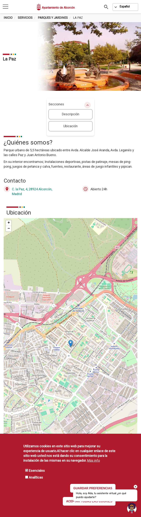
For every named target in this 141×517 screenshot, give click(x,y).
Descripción (70, 114)
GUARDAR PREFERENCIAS (92, 488)
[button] (70, 343)
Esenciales (37, 471)
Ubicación (70, 126)
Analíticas (36, 477)
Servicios (25, 17)
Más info (93, 460)
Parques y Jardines (53, 17)
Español (125, 6)
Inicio (8, 17)
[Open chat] (131, 507)
